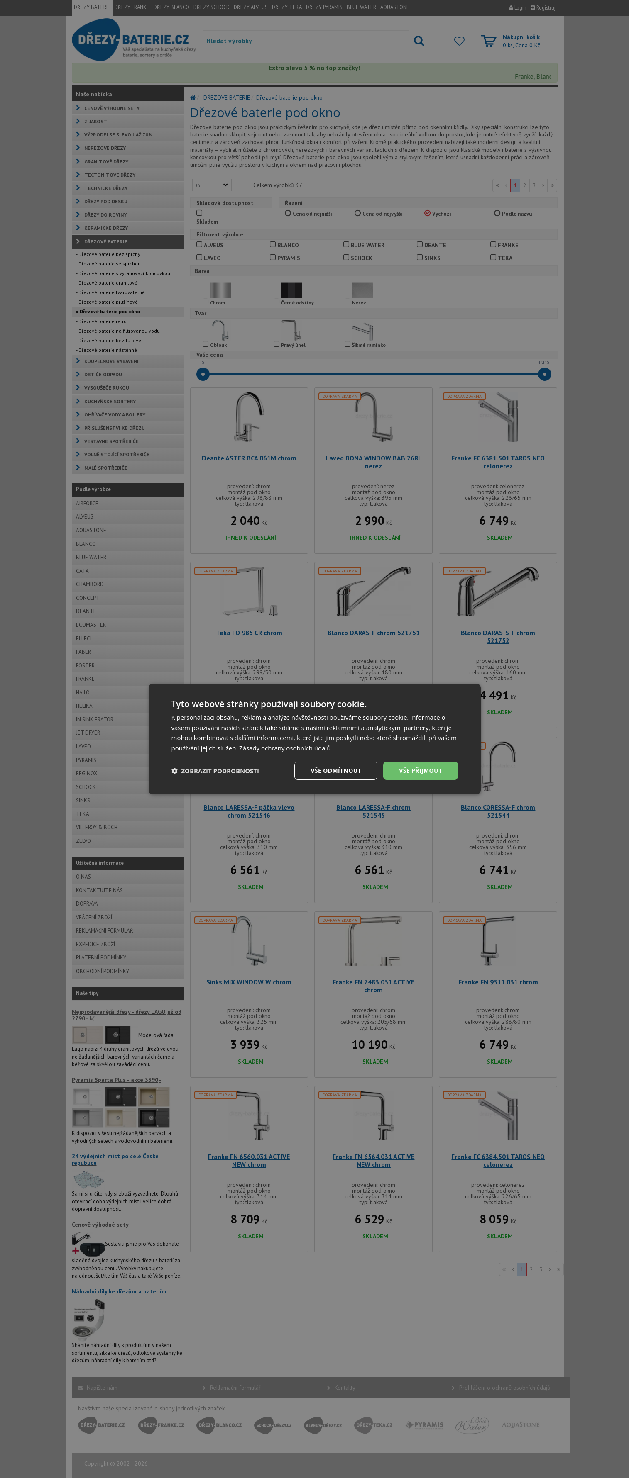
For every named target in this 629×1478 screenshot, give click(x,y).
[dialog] (315, 738)
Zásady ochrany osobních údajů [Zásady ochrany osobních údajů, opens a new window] (285, 748)
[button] (215, 770)
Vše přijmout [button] (420, 770)
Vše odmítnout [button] (336, 770)
